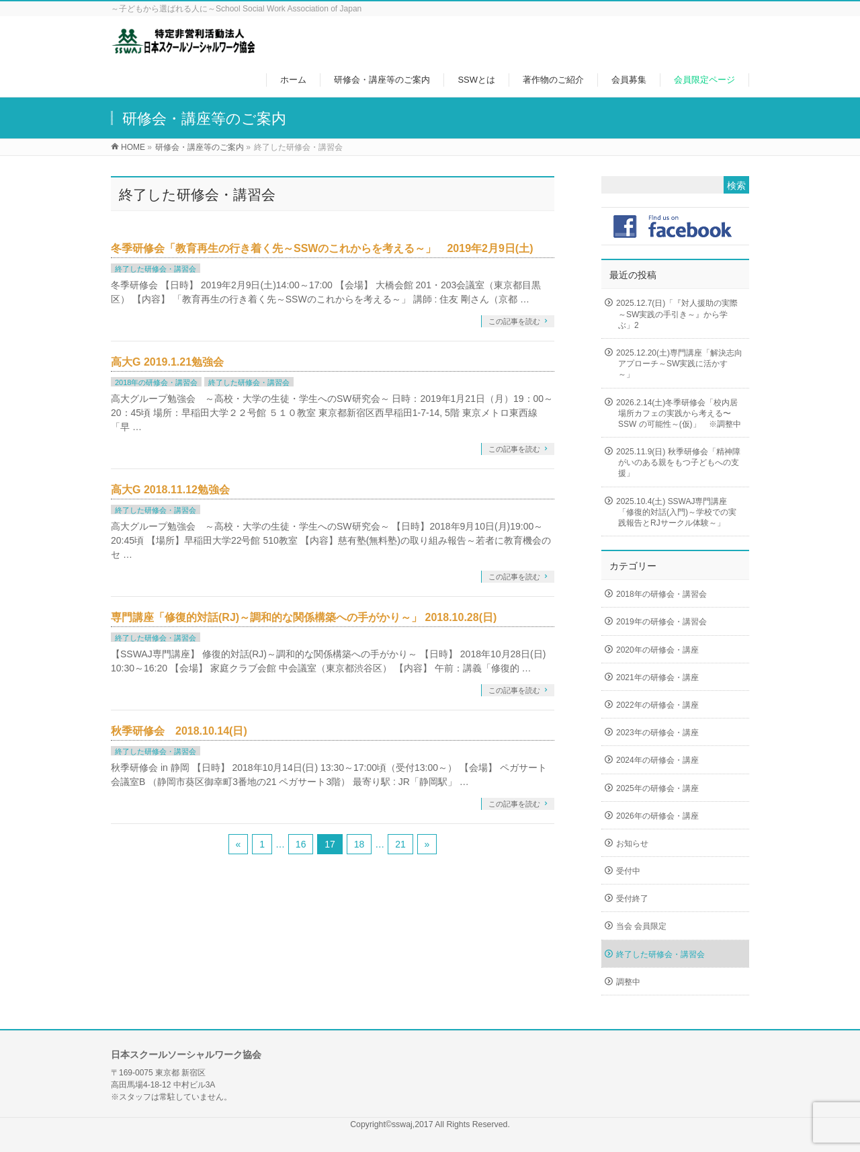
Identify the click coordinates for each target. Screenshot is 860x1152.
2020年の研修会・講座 (657, 650)
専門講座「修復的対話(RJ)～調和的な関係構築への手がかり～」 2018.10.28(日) (304, 617)
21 (400, 844)
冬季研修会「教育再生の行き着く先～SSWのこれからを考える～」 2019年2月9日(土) (322, 248)
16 (301, 844)
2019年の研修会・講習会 (661, 621)
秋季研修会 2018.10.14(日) (179, 731)
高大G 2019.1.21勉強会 (167, 362)
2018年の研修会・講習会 (156, 382)
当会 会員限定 (641, 926)
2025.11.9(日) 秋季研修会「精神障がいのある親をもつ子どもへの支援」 (678, 462)
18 (359, 844)
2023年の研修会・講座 (657, 732)
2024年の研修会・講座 (657, 760)
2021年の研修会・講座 (657, 677)
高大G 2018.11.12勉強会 (170, 489)
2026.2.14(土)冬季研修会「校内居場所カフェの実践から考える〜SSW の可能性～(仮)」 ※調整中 (678, 413)
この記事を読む (514, 321)
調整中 (628, 982)
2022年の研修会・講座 (657, 705)
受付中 (628, 871)
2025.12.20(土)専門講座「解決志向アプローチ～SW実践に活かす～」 (679, 363)
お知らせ (632, 843)
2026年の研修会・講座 (657, 816)
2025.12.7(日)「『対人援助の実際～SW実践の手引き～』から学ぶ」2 (677, 313)
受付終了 (632, 898)
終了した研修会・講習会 (155, 269)
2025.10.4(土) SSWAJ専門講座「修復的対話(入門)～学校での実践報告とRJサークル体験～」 (676, 512)
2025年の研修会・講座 (657, 788)
